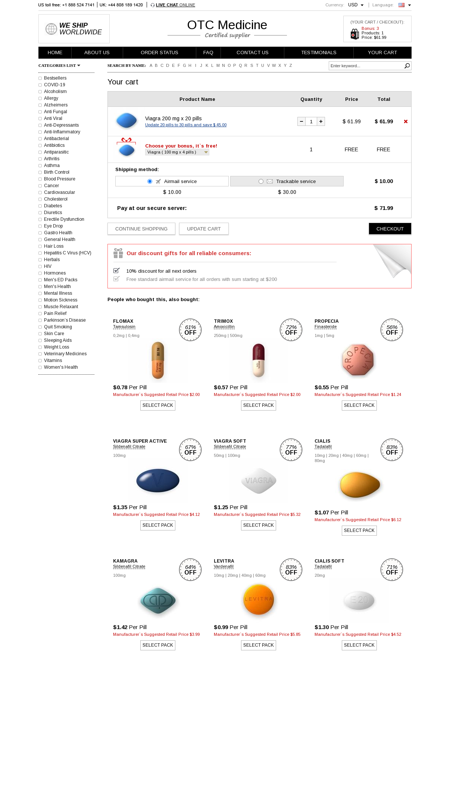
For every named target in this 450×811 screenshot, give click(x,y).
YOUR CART (382, 52)
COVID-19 (54, 84)
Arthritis (51, 158)
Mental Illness (58, 293)
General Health (59, 239)
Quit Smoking (58, 326)
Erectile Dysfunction (64, 219)
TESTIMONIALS (319, 52)
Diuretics (53, 212)
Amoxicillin (224, 326)
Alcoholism (55, 91)
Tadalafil (323, 446)
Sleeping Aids (58, 340)
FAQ (208, 52)
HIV (47, 266)
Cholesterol (56, 199)
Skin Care (54, 333)
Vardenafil (224, 566)
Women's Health (61, 367)
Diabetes (53, 205)
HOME (55, 52)
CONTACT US (253, 52)
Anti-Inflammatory (62, 131)
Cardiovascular (59, 192)
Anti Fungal (55, 111)
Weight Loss (56, 347)
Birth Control (56, 172)
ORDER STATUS (159, 52)
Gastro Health (58, 232)
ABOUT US (97, 52)
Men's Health (57, 286)
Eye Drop (53, 226)
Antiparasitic (56, 152)
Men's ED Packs (60, 279)
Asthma (52, 165)
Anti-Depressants (61, 125)
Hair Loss (53, 246)
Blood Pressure (59, 179)
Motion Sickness (60, 300)
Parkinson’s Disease (65, 320)
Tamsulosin (124, 326)
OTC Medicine (227, 25)
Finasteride (326, 326)
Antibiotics (54, 145)
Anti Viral (53, 118)
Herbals (52, 259)
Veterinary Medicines (65, 353)
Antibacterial (56, 138)
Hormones (55, 273)
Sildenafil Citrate (129, 446)
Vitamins (53, 360)
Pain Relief (55, 313)
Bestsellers (55, 78)
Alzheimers (56, 105)
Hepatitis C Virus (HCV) (67, 253)
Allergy (51, 98)
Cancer (51, 185)
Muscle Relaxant (61, 306)
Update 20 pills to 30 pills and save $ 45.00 (185, 125)
